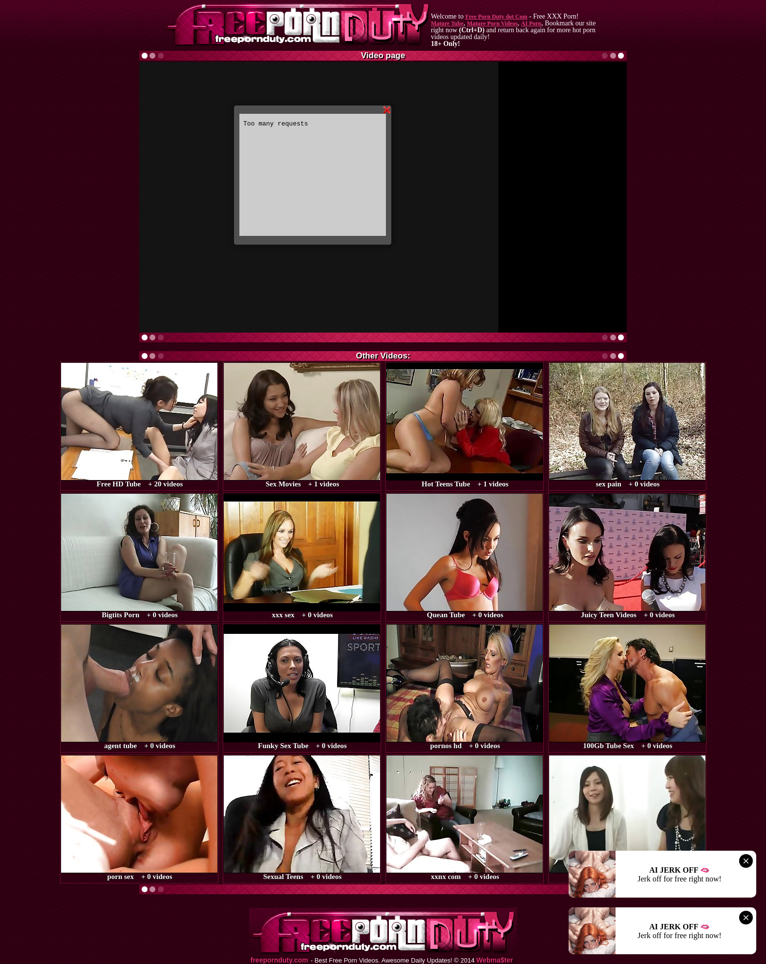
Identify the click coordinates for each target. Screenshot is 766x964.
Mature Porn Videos (492, 23)
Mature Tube (447, 23)
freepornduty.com (279, 960)
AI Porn (531, 23)
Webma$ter (494, 960)
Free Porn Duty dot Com (496, 16)
